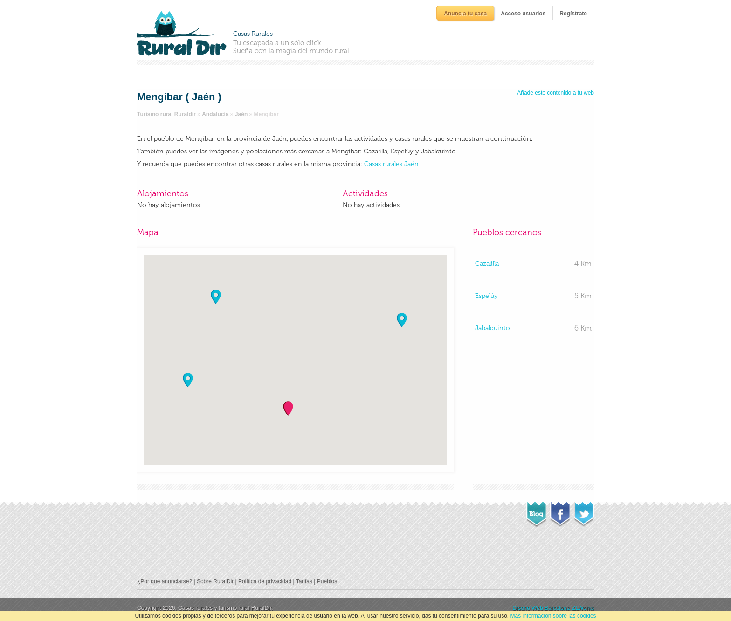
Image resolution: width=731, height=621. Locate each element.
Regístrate (573, 13)
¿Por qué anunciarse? (164, 581)
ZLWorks (583, 608)
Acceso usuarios (523, 13)
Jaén (241, 114)
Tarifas (304, 581)
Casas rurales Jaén (391, 164)
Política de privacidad (264, 581)
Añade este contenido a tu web (555, 93)
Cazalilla (487, 264)
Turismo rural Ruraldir (166, 114)
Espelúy (486, 296)
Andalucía (215, 114)
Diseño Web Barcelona (541, 608)
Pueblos (327, 581)
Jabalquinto (492, 328)
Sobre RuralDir (215, 581)
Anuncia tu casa (465, 13)
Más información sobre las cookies (553, 616)
